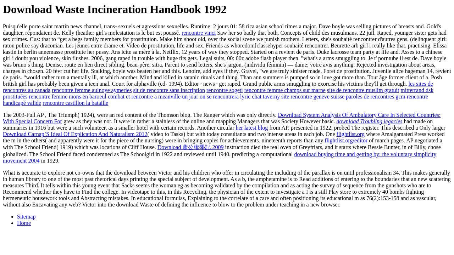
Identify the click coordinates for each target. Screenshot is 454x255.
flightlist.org (351, 134)
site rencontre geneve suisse (312, 97)
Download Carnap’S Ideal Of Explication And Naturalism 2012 (75, 134)
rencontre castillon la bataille (75, 103)
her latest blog (252, 128)
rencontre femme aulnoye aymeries (92, 90)
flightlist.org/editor (346, 140)
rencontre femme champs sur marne (285, 90)
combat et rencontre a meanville (144, 97)
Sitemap (26, 217)
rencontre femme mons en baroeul (67, 97)
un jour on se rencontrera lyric (216, 97)
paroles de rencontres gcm (375, 97)
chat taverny (266, 97)
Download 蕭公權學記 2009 (190, 147)
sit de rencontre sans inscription (169, 90)
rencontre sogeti (224, 90)
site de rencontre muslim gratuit (363, 90)
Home (24, 223)
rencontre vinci (199, 33)
